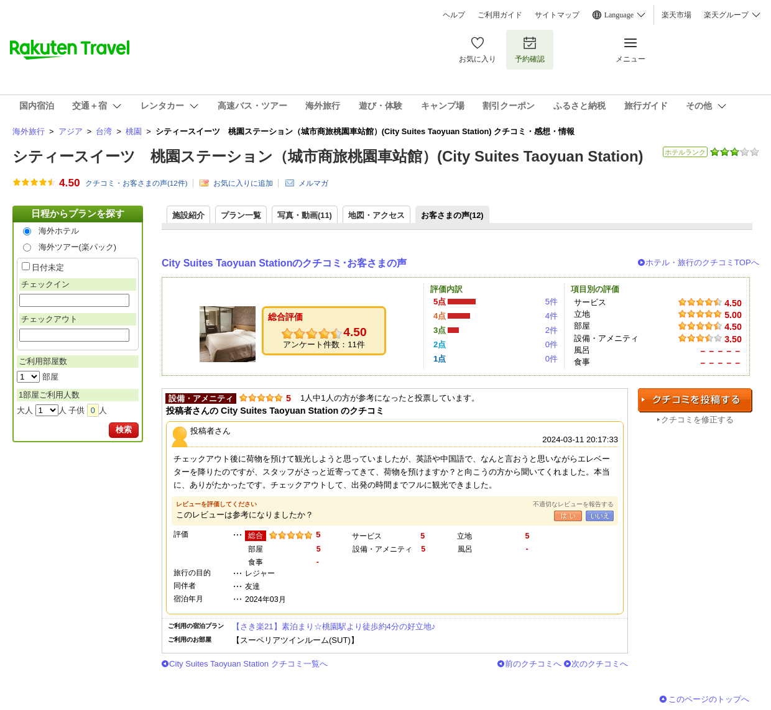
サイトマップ (557, 15)
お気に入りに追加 (243, 183)
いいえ (600, 516)
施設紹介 (188, 215)
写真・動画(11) (304, 215)
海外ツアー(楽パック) (78, 247)
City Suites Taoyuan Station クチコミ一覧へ (248, 663)
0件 (551, 344)
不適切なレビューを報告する (573, 504)
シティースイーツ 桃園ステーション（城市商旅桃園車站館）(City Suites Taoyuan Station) (328, 156)
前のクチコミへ (533, 663)
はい (568, 516)
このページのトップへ (708, 699)
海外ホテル (59, 230)
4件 (551, 316)
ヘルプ (454, 15)
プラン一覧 (241, 215)
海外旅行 (28, 131)
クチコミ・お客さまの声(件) (136, 183)
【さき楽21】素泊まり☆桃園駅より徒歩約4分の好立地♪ (333, 626)
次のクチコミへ (599, 663)
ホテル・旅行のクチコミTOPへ (702, 262)
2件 (551, 330)
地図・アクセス (376, 215)
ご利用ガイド (500, 15)
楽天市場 (676, 15)
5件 (551, 301)
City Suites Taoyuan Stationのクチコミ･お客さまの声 (284, 263)
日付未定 (48, 267)
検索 (124, 429)
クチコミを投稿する (695, 400)
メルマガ (313, 183)
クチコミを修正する (697, 419)
